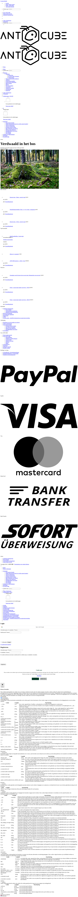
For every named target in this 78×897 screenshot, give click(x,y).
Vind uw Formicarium (10, 126)
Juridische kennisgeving (8, 14)
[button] (7, 20)
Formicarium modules (10, 81)
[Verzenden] (3, 24)
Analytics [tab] (2, 790)
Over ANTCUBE (6, 12)
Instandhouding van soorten (11, 131)
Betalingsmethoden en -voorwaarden (10, 353)
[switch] (1, 752)
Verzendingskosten (9, 201)
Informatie (5, 121)
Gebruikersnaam (6, 650)
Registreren (3, 664)
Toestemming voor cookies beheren (21, 564)
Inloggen (9, 642)
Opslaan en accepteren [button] (5, 894)
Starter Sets (10, 75)
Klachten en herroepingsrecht (12, 312)
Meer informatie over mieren (12, 128)
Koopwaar (8, 90)
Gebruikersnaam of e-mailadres (9, 630)
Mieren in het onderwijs (11, 129)
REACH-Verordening (7, 313)
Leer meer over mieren (10, 327)
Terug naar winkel (9, 106)
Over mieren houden (10, 122)
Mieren (7, 84)
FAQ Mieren (8, 132)
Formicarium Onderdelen (11, 82)
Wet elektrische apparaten (8, 314)
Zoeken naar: (6, 9)
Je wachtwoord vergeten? (6, 644)
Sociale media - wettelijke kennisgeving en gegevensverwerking (16, 318)
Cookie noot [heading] (39, 670)
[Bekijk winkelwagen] (7, 592)
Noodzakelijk (5, 697)
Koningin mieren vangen (11, 127)
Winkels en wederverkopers (9, 134)
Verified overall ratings (8, 239)
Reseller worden (6, 348)
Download (5, 345)
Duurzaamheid (9, 337)
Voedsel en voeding (10, 88)
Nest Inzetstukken (9, 85)
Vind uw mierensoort (10, 125)
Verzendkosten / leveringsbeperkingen (11, 352)
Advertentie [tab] (3, 852)
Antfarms (8, 79)
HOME (4, 605)
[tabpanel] (39, 725)
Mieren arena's (9, 83)
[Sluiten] (2, 685)
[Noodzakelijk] (1, 697)
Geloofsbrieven (6, 344)
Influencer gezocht (7, 346)
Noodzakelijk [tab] (3, 696)
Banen (7, 343)
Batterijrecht (5, 315)
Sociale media (9, 339)
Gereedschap (8, 89)
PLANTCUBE (6, 136)
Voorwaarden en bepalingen (11, 311)
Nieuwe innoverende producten (12, 78)
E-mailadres (5, 652)
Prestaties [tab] (2, 782)
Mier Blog (5, 135)
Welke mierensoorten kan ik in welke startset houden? (17, 123)
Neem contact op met (7, 13)
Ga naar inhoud (4, 1)
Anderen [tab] (2, 880)
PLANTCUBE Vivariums (13, 76)
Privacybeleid (8, 309)
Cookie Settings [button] (52, 674)
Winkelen (5, 72)
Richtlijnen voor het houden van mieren (11, 322)
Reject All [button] (43, 678)
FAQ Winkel (8, 133)
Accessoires (8, 87)
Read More (39, 675)
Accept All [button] (35, 678)
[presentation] (10, 636)
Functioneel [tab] (3, 751)
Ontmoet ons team (9, 341)
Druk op (7, 342)
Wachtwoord (5, 632)
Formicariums (11, 77)
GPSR (4, 316)
